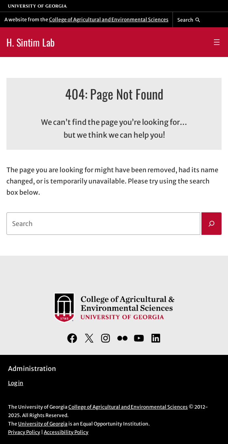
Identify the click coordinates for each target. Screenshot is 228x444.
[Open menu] (217, 42)
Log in (15, 383)
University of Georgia (43, 424)
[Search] (211, 223)
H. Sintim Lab (30, 42)
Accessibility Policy (66, 432)
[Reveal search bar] (189, 19)
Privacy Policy (24, 432)
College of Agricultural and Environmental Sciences (108, 19)
